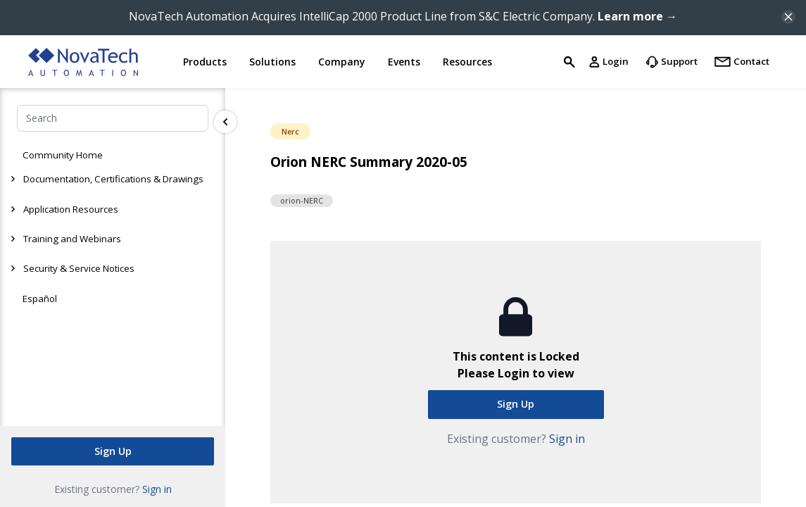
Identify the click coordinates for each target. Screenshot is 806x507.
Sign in (157, 488)
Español (40, 298)
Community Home (63, 155)
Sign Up (113, 450)
